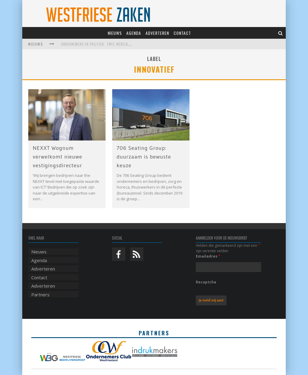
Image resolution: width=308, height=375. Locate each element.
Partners (40, 295)
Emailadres (208, 256)
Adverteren (157, 33)
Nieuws (115, 33)
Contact (182, 33)
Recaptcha (206, 282)
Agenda (133, 33)
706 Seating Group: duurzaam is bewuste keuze (144, 157)
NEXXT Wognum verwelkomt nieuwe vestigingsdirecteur (57, 157)
